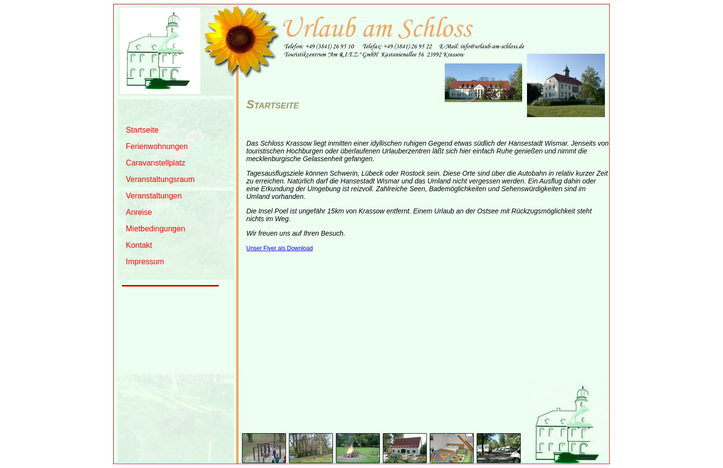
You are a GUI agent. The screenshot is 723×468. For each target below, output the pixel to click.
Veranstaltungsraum (160, 179)
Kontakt (139, 245)
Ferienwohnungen (157, 146)
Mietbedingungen (155, 229)
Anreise (139, 212)
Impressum (145, 261)
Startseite (142, 130)
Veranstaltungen (154, 196)
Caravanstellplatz (155, 163)
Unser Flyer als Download (279, 248)
